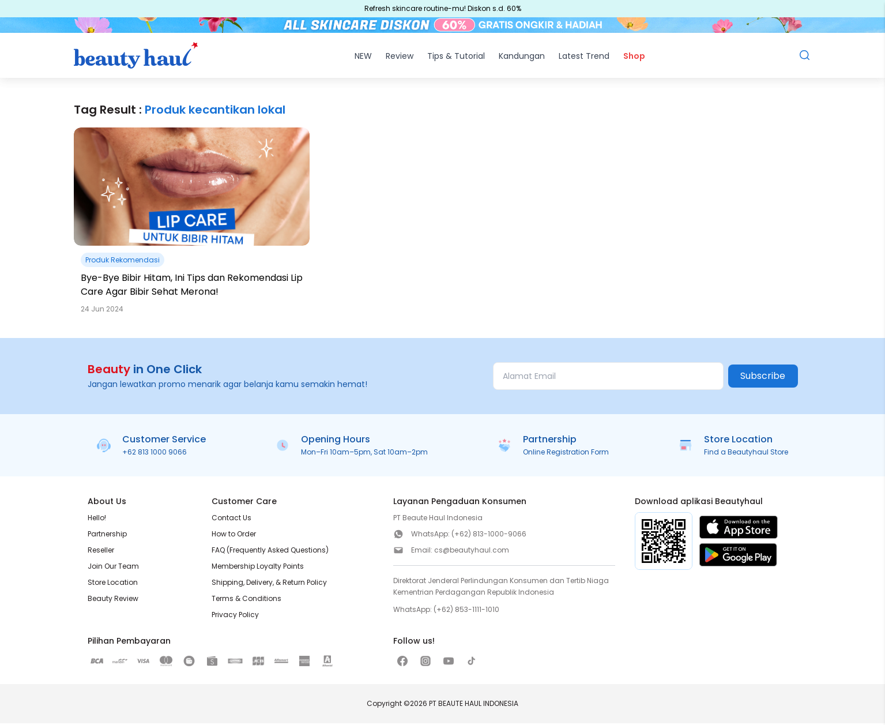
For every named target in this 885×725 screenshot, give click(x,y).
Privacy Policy (235, 616)
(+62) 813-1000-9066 (488, 535)
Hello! (97, 519)
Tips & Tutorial (456, 57)
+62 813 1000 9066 (154, 454)
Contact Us (231, 519)
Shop (634, 57)
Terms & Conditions (246, 600)
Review (399, 57)
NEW (363, 57)
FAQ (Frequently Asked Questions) (270, 552)
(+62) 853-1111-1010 (466, 611)
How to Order (234, 535)
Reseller (101, 552)
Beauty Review (113, 600)
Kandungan (522, 57)
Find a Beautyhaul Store (746, 454)
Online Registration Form (566, 454)
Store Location (113, 584)
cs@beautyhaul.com (471, 552)
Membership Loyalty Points (258, 568)
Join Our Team (113, 568)
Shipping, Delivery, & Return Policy (269, 584)
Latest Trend (584, 57)
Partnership (107, 535)
